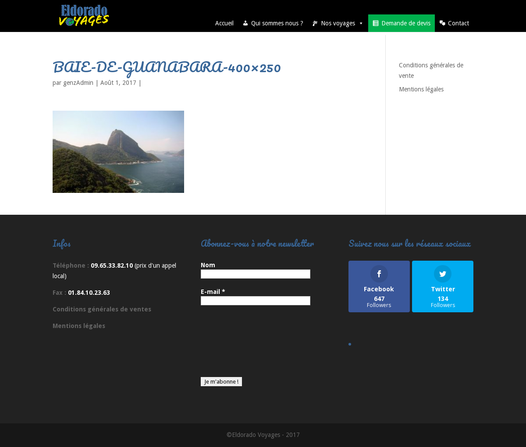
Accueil (224, 23)
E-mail (213, 291)
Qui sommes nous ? (277, 23)
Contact (458, 23)
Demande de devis (405, 23)
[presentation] (237, 345)
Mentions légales (421, 89)
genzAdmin (78, 82)
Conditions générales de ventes (102, 309)
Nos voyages (342, 23)
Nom (208, 265)
